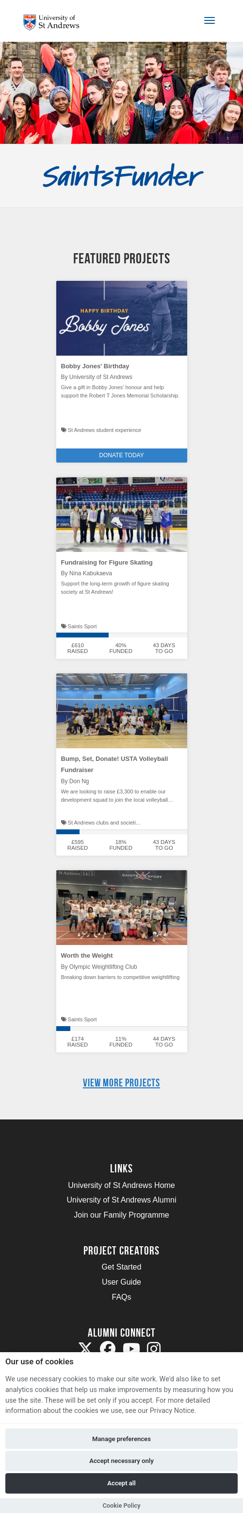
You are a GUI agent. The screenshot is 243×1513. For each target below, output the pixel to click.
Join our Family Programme (121, 1215)
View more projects (121, 1082)
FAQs (121, 1297)
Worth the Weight (87, 955)
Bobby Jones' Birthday (95, 366)
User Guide (121, 1282)
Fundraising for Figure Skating (107, 562)
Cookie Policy (121, 1505)
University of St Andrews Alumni (122, 1200)
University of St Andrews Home (121, 1185)
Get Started (122, 1267)
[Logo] (55, 22)
